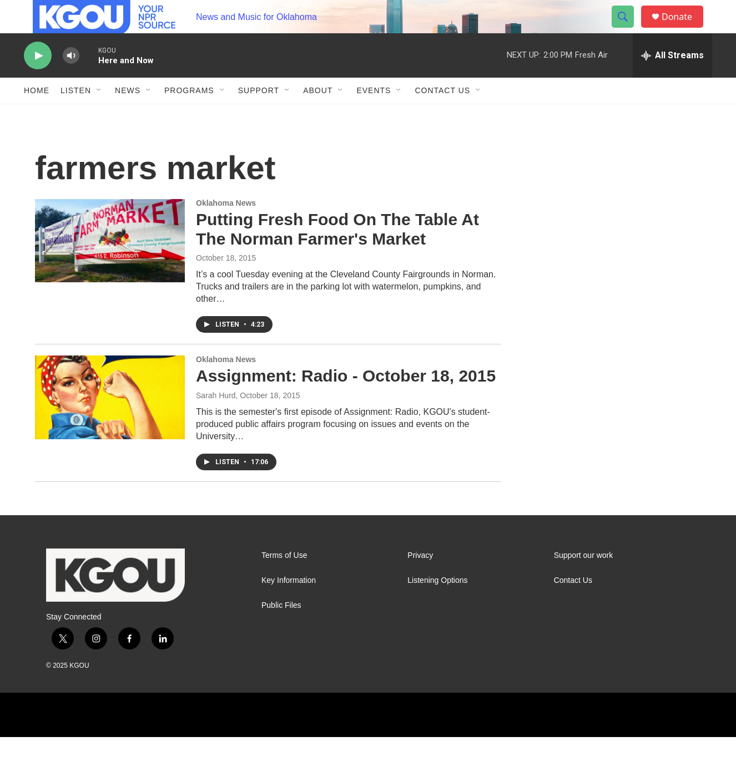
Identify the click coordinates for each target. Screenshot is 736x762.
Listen (76, 115)
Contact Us (442, 115)
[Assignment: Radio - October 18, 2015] (110, 422)
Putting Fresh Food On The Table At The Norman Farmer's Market (337, 254)
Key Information (288, 605)
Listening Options (437, 605)
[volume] (71, 80)
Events (373, 115)
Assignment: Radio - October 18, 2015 (346, 401)
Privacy (420, 580)
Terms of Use (284, 580)
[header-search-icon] (628, 29)
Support (258, 115)
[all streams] (672, 80)
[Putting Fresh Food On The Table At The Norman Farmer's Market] (110, 265)
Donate (684, 29)
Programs (189, 115)
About (317, 115)
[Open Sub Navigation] (99, 115)
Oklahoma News (226, 227)
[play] (38, 80)
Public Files (281, 630)
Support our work (583, 580)
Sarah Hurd (216, 420)
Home (36, 115)
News (127, 115)
